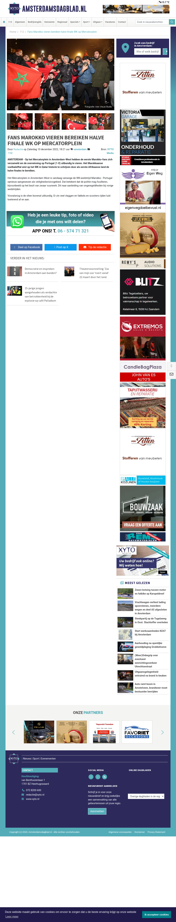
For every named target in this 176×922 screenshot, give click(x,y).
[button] (8, 121)
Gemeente (49, 22)
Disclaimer (139, 875)
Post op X (60, 247)
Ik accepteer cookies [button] (157, 914)
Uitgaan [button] (97, 22)
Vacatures (110, 22)
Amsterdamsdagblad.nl (54, 9)
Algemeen (20, 22)
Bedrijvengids (34, 22)
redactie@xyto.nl (35, 837)
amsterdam (80, 149)
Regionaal (62, 22)
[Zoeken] (172, 22)
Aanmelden (97, 854)
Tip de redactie (94, 247)
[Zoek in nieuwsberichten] (152, 22)
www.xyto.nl (32, 842)
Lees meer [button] (12, 916)
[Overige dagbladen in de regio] (146, 825)
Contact (122, 22)
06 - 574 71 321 (73, 231)
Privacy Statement (157, 875)
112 (10, 22)
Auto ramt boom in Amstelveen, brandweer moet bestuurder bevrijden (151, 720)
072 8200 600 (33, 833)
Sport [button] (86, 22)
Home (13, 31)
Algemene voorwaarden (120, 875)
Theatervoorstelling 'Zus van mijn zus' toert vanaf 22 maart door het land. (94, 273)
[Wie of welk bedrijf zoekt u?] (147, 51)
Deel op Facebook (26, 247)
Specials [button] (74, 22)
